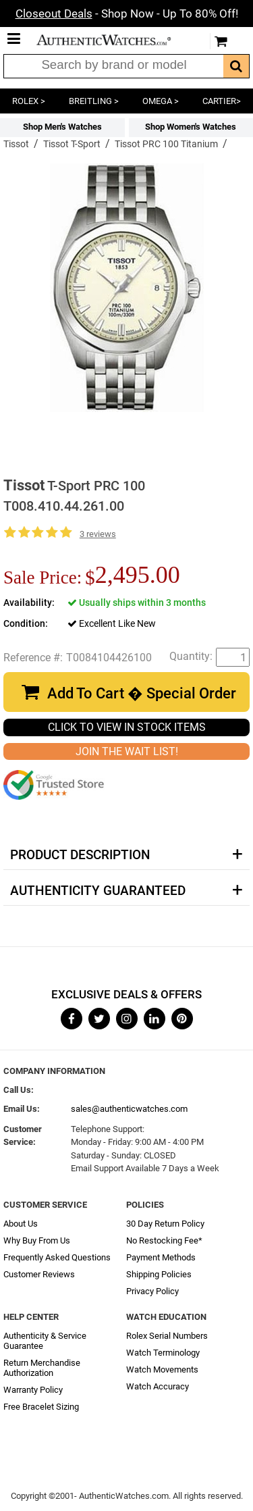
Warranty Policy (33, 1390)
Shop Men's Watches (62, 127)
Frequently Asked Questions (57, 1257)
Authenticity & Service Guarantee (44, 1341)
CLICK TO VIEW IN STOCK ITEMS (127, 727)
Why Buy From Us (36, 1240)
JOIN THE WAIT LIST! (127, 751)
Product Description (80, 855)
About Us (20, 1224)
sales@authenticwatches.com (129, 1109)
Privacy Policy (152, 1291)
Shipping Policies (159, 1274)
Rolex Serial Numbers (167, 1336)
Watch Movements (162, 1369)
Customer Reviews (39, 1274)
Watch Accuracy (157, 1386)
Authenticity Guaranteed (98, 890)
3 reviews (98, 534)
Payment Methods (161, 1257)
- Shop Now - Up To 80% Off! (127, 13)
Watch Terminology (163, 1353)
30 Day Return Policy (165, 1224)
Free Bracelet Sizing (41, 1407)
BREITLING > (94, 101)
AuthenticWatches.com (113, 40)
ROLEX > (28, 101)
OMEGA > (160, 101)
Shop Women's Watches (190, 127)
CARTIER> (221, 101)
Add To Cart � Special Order (141, 693)
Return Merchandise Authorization (41, 1368)
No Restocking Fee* (164, 1240)
